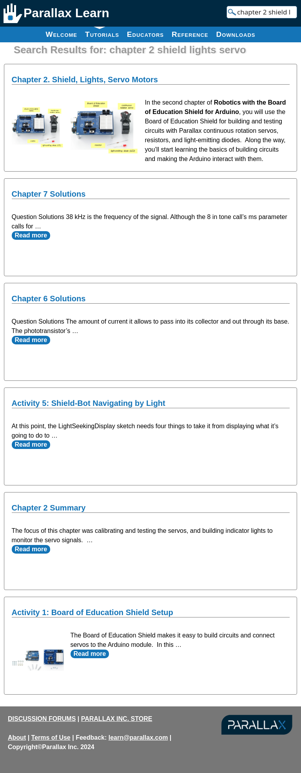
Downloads (236, 34)
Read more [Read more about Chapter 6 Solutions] (31, 340)
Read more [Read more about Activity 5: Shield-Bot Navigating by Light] (31, 444)
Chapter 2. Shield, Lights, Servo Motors (85, 79)
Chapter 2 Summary (49, 507)
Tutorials (102, 32)
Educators (145, 34)
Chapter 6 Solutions (49, 298)
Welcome (61, 34)
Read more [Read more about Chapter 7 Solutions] (31, 235)
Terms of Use (51, 737)
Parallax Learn (66, 13)
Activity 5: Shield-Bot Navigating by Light (88, 403)
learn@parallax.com (138, 737)
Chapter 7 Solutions (49, 194)
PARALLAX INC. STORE (116, 718)
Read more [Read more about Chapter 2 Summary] (31, 549)
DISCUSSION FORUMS (42, 718)
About (17, 737)
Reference (190, 34)
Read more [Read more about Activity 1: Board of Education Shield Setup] (90, 653)
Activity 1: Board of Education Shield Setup (92, 612)
